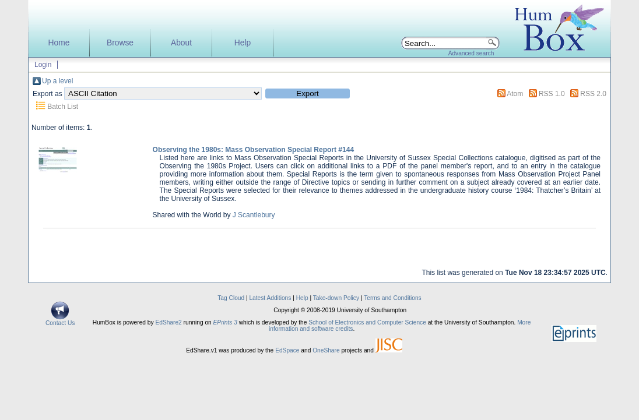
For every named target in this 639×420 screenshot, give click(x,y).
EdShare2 (168, 322)
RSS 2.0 (593, 94)
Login (42, 65)
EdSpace (287, 350)
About (181, 42)
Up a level (57, 81)
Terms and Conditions (393, 298)
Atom (515, 94)
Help (242, 42)
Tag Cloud (230, 298)
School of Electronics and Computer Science (367, 322)
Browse (120, 42)
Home (59, 42)
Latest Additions (270, 298)
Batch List (62, 107)
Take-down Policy (336, 298)
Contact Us (60, 320)
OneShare (326, 350)
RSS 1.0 (552, 94)
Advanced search (471, 53)
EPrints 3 (225, 322)
